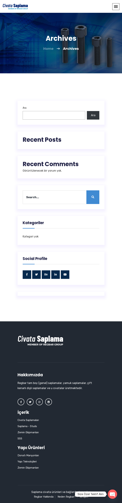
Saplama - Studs (27, 426)
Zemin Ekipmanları (28, 432)
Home (48, 48)
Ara (24, 107)
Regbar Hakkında (44, 496)
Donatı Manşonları (28, 455)
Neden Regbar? (67, 496)
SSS (20, 438)
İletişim (84, 496)
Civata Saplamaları (28, 420)
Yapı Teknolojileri (27, 461)
